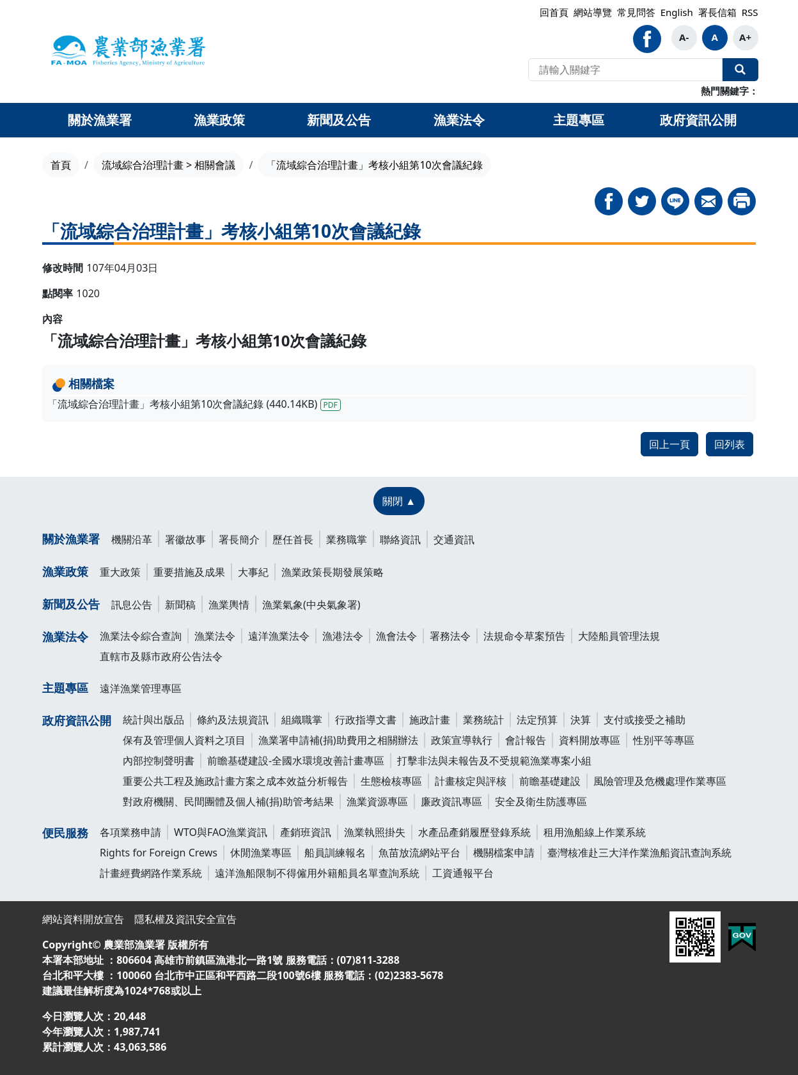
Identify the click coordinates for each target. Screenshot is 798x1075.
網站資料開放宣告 (83, 919)
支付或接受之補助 (644, 720)
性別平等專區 (663, 740)
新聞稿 (180, 605)
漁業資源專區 (377, 801)
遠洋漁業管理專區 (141, 688)
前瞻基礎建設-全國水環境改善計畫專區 (295, 761)
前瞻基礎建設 (550, 781)
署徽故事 (185, 539)
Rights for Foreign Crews (158, 853)
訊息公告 (131, 605)
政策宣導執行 (461, 740)
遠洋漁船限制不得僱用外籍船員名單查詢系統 (317, 873)
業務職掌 (346, 539)
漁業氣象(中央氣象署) (311, 605)
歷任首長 (292, 539)
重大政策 (120, 572)
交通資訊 (454, 539)
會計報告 (525, 740)
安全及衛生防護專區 (541, 801)
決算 (580, 720)
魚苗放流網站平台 (419, 853)
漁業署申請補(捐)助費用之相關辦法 (338, 740)
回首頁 (554, 12)
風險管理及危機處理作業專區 (659, 781)
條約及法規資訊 (233, 720)
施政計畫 (429, 720)
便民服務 (65, 832)
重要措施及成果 (189, 572)
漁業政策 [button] (219, 119)
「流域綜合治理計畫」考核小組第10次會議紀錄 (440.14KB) (194, 404)
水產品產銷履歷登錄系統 (474, 832)
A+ (745, 37)
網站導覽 (593, 12)
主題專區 (65, 687)
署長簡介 (239, 539)
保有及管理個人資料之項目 (184, 740)
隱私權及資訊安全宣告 (185, 919)
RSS (750, 12)
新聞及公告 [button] (339, 119)
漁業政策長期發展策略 (332, 572)
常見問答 (636, 12)
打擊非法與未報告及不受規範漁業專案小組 (494, 761)
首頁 (61, 165)
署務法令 (450, 636)
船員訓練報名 (335, 853)
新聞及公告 (71, 604)
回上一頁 (669, 444)
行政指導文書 (365, 720)
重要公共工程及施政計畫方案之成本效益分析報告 (235, 781)
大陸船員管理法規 (619, 636)
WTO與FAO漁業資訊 (220, 832)
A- (684, 37)
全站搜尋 (740, 69)
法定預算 (537, 720)
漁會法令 (396, 636)
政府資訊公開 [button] (698, 119)
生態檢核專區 (391, 781)
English (677, 12)
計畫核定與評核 (470, 781)
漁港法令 (342, 636)
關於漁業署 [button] (100, 119)
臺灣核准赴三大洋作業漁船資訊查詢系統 (639, 853)
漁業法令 (65, 636)
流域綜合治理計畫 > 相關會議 (168, 165)
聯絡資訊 (400, 539)
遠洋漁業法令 (278, 636)
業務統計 (483, 720)
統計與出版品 (153, 720)
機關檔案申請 (504, 853)
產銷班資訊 (305, 832)
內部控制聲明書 (158, 761)
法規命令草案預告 (524, 636)
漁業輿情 (228, 605)
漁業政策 (65, 571)
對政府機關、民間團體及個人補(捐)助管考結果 (228, 801)
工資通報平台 (463, 873)
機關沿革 (131, 539)
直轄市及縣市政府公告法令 (161, 656)
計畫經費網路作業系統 (151, 873)
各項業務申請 (130, 832)
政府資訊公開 (76, 720)
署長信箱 (717, 12)
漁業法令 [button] (459, 119)
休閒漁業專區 (261, 853)
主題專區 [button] (578, 119)
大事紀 (253, 572)
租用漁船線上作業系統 (595, 832)
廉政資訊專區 (451, 801)
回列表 (729, 444)
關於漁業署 (71, 538)
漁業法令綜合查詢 (141, 636)
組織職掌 (301, 720)
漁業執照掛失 (374, 832)
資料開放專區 (589, 740)
